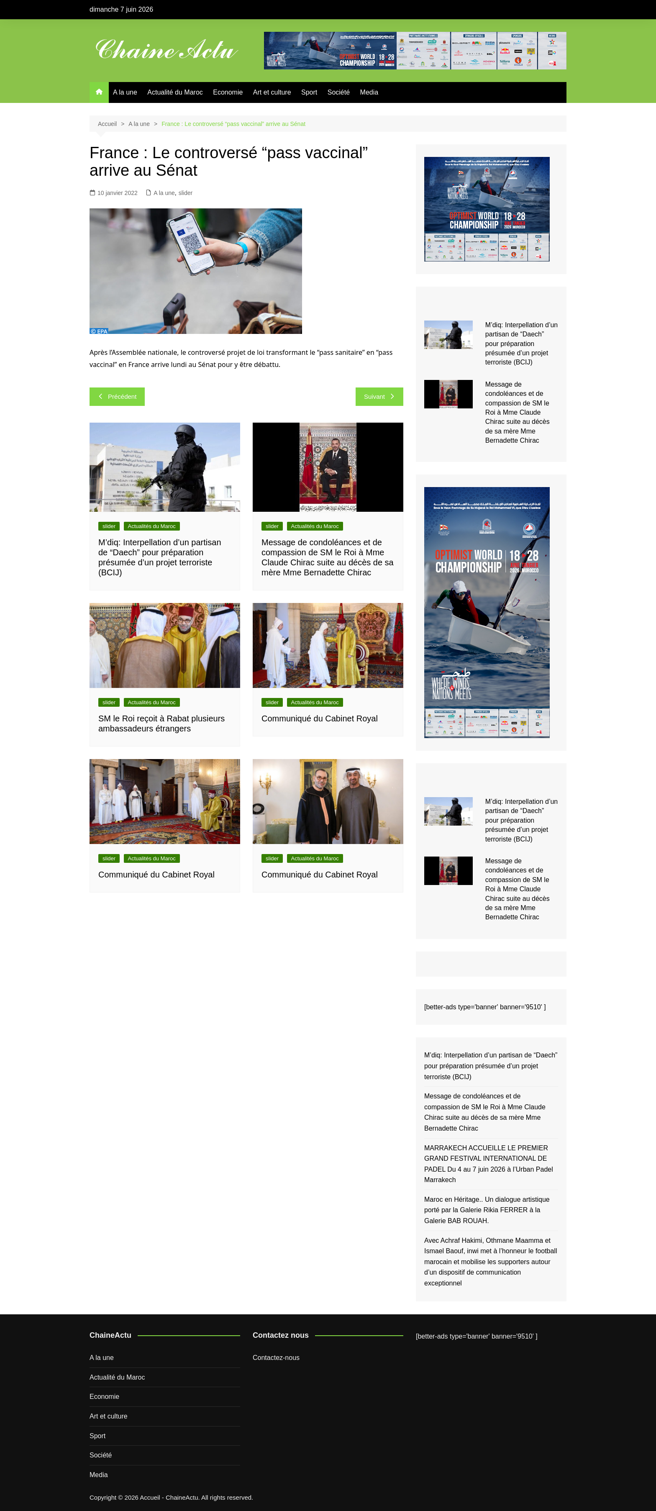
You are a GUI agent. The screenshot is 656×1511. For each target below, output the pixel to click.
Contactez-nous (276, 1357)
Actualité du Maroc (175, 92)
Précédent (117, 396)
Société (339, 92)
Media (369, 92)
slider (185, 193)
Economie (228, 92)
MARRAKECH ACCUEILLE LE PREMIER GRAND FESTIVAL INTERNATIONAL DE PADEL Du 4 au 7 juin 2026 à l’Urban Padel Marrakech (488, 1164)
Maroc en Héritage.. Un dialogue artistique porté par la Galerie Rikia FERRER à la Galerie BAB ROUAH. (487, 1210)
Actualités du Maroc (152, 526)
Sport (309, 92)
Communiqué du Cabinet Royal (319, 718)
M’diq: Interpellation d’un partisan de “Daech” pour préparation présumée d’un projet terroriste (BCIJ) (521, 343)
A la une (125, 92)
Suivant (379, 396)
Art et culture (272, 92)
